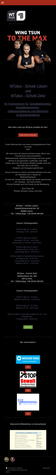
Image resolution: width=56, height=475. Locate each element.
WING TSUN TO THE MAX (28, 135)
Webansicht (46, 468)
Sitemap (19, 468)
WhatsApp (28, 327)
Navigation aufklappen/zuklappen (28, 2)
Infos (28, 367)
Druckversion (11, 468)
